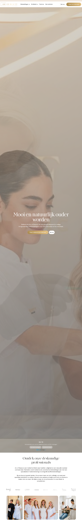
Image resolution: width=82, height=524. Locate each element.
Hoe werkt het (49, 4)
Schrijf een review (47, 447)
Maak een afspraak (74, 4)
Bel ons (63, 4)
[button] (25, 4)
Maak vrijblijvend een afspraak (38, 232)
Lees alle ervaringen (35, 447)
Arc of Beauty (40, 444)
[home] (9, 4)
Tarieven (41, 4)
